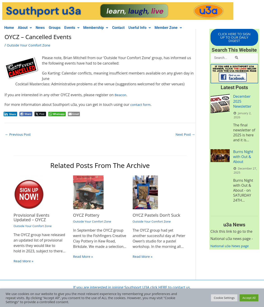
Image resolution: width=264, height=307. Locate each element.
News (44, 28)
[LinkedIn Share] (10, 114)
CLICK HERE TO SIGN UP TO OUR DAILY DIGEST (234, 38)
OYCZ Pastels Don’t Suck (158, 215)
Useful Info (151, 28)
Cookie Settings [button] (224, 298)
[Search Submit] (237, 58)
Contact (128, 28)
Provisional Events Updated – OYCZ (33, 217)
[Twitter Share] (40, 114)
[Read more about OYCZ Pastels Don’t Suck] (145, 192)
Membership (104, 28)
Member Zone (181, 28)
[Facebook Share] (25, 114)
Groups (60, 28)
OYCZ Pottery (87, 215)
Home (10, 28)
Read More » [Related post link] (24, 261)
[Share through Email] (74, 114)
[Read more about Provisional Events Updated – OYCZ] (29, 192)
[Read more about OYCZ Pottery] (88, 192)
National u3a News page (231, 246)
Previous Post (18, 134)
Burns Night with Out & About (243, 157)
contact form (141, 104)
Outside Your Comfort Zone (30, 45)
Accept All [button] (249, 298)
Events (78, 28)
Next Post (184, 134)
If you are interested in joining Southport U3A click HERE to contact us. (132, 287)
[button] (27, 27)
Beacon (121, 94)
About (27, 28)
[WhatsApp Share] (57, 114)
